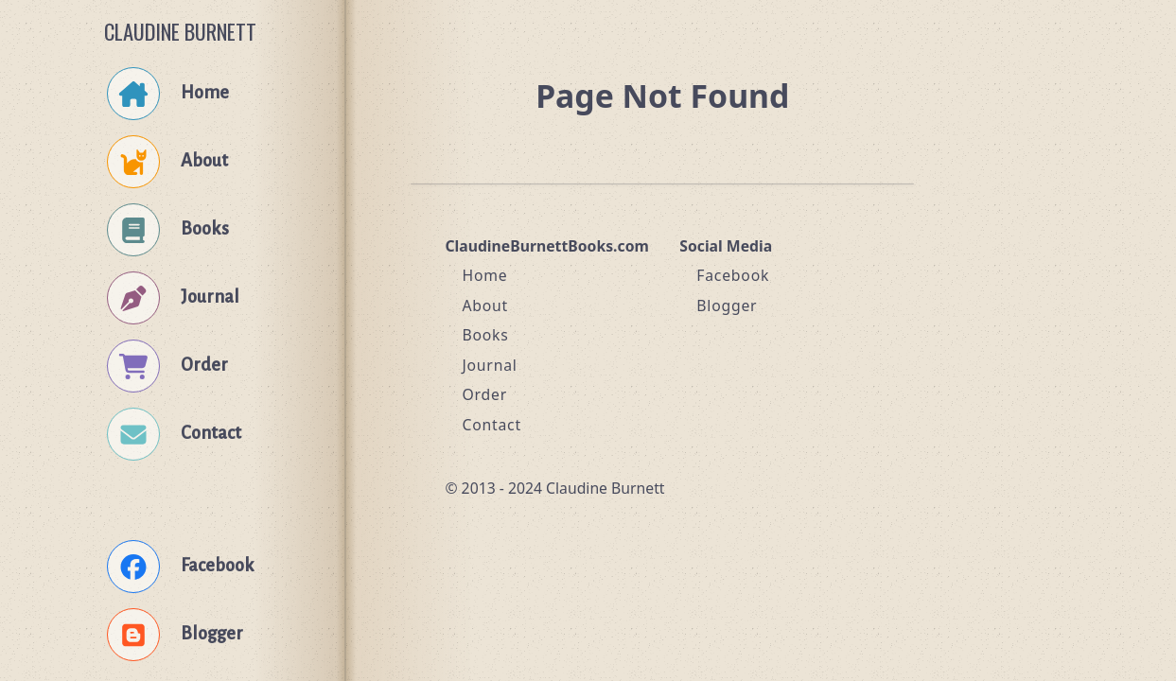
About (485, 305)
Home (484, 275)
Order (484, 394)
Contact (491, 424)
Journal (489, 365)
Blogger (726, 305)
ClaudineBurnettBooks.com (546, 246)
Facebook (732, 275)
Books (485, 334)
